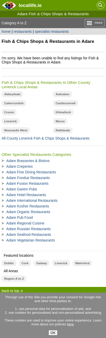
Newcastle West (15, 130)
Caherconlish (14, 103)
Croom (9, 112)
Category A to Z (14, 23)
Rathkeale (62, 130)
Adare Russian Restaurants (28, 229)
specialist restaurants (52, 31)
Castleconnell (65, 103)
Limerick (10, 121)
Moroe (60, 121)
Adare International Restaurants (32, 200)
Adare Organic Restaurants (28, 212)
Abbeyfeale (12, 94)
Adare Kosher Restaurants (27, 206)
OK (53, 333)
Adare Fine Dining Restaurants (31, 172)
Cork (25, 263)
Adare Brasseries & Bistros (28, 161)
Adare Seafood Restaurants (28, 234)
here (70, 324)
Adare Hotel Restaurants (26, 195)
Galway (41, 263)
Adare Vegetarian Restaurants (30, 240)
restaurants (23, 31)
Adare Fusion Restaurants (27, 183)
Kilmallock (63, 112)
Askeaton (62, 94)
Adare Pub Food (19, 217)
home (6, 31)
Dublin (9, 263)
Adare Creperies (19, 166)
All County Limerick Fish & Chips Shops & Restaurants (45, 138)
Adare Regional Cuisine (25, 223)
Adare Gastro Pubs (21, 189)
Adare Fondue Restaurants (28, 178)
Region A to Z (14, 278)
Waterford (82, 263)
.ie (30, 5)
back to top (10, 291)
